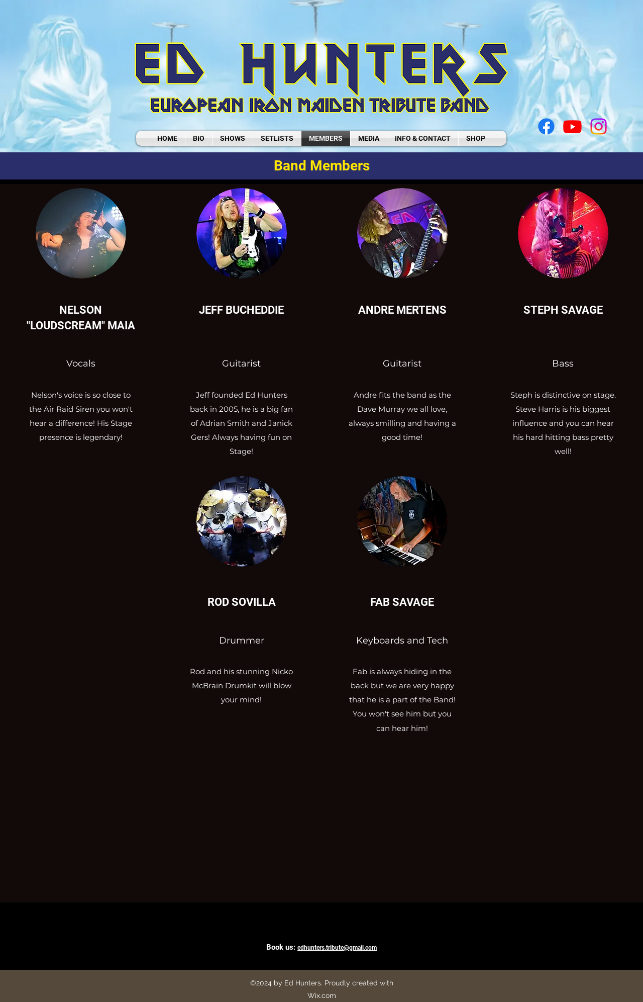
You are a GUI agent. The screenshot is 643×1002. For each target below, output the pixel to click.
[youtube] (572, 126)
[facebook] (546, 126)
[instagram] (598, 126)
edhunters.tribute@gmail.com (337, 947)
